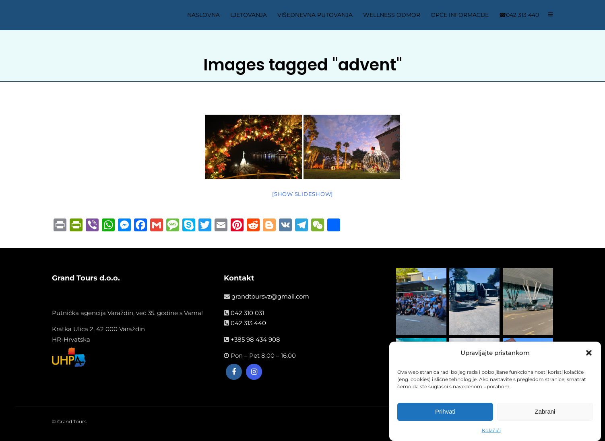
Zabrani (545, 412)
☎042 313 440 (519, 15)
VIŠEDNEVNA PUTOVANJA (315, 15)
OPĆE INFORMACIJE (460, 15)
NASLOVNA (203, 15)
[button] (589, 354)
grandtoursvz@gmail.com (270, 296)
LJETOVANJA (248, 15)
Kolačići (491, 431)
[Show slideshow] (302, 194)
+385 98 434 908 (255, 339)
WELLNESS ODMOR (391, 15)
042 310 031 (247, 313)
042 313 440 (248, 323)
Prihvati (445, 412)
